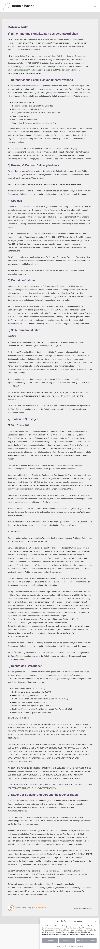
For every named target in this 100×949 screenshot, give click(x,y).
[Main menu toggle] (95, 5)
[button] (95, 932)
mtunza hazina (23, 6)
